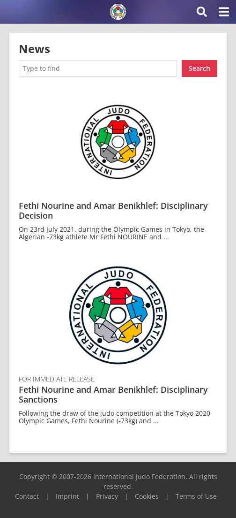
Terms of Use (196, 496)
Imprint (67, 496)
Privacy (107, 496)
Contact (27, 496)
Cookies (147, 496)
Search (199, 68)
